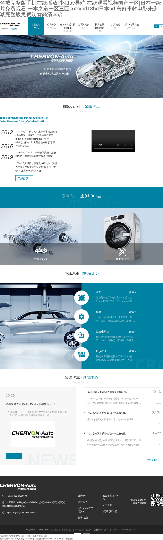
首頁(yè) (36, 26)
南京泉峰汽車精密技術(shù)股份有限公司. (71, 529)
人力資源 (116, 26)
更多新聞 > (152, 460)
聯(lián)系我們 (132, 26)
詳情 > (132, 292)
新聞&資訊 (84, 26)
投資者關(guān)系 (100, 28)
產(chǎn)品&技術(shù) (68, 28)
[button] (11, 270)
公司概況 (52, 26)
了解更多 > (24, 178)
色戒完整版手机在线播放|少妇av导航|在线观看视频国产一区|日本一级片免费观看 (36, 538)
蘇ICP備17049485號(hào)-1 (124, 529)
